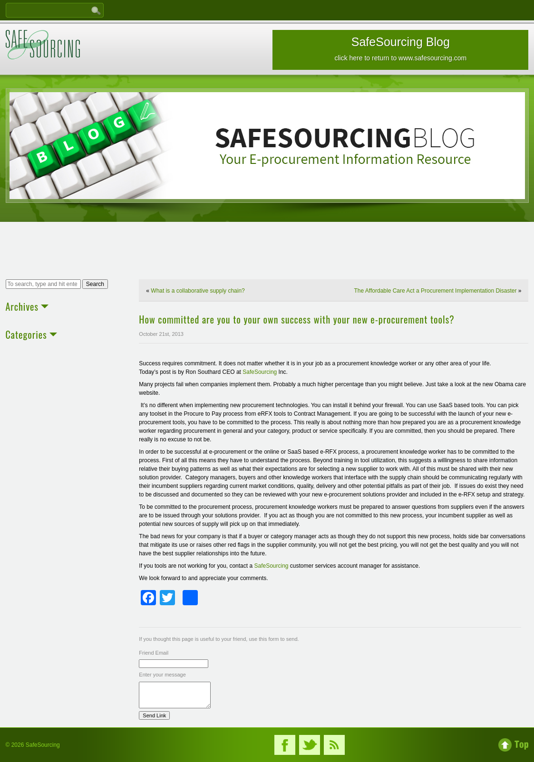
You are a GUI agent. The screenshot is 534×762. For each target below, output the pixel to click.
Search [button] (95, 284)
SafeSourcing (260, 372)
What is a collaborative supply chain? (197, 290)
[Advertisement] (267, 251)
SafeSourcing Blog (400, 48)
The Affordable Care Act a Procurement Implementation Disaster (435, 290)
